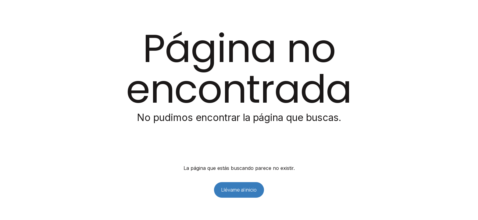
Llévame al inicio (239, 189)
